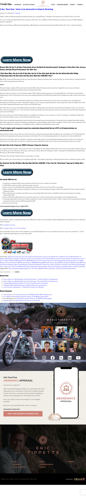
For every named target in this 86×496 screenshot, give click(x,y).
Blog (53, 4)
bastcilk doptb (7, 300)
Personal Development (35, 264)
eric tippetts (52, 257)
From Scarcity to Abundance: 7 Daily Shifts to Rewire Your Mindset (23, 287)
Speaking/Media (62, 4)
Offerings (17, 4)
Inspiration (69, 260)
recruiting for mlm (66, 264)
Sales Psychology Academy (67, 268)
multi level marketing (6, 264)
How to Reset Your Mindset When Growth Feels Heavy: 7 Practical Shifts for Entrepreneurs (30, 279)
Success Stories (29, 4)
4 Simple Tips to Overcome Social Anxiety (27, 300)
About (10, 4)
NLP (57, 268)
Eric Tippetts (7, 296)
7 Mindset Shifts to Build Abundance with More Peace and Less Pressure (25, 285)
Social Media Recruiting (22, 266)
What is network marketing (76, 266)
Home (4, 4)
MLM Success (75, 262)
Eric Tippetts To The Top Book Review (67, 257)
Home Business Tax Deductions (70, 259)
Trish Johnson (7, 294)
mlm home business (11, 262)
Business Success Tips (14, 257)
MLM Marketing (36, 262)
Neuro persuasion (50, 268)
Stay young (51, 266)
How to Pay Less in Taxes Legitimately (54, 260)
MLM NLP (41, 268)
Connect (80, 4)
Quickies (57, 264)
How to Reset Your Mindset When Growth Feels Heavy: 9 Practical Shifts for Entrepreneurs (30, 281)
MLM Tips (82, 262)
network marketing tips (20, 264)
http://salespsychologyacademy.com (20, 268)
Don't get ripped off (28, 257)
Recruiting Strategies (78, 264)
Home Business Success (53, 259)
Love (78, 260)
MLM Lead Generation (24, 262)
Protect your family (48, 264)
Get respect (15, 259)
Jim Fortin (35, 268)
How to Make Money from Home (32, 260)
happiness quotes (25, 259)
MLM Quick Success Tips (49, 262)
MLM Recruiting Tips (64, 262)
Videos (72, 4)
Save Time (11, 266)
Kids (74, 260)
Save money (3, 266)
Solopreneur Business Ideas (38, 266)
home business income (39, 259)
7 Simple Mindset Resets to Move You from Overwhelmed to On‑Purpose (25, 283)
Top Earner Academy (61, 266)
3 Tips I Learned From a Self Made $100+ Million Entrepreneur (33, 294)
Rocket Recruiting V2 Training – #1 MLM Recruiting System (30, 296)
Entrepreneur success (41, 257)
